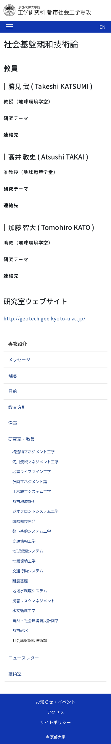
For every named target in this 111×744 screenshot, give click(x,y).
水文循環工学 (24, 610)
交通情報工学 (24, 541)
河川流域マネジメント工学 (35, 461)
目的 (12, 391)
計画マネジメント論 (29, 481)
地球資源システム (27, 551)
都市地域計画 (24, 501)
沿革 (12, 423)
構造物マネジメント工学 (33, 451)
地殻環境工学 (24, 561)
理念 (12, 375)
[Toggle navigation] (9, 27)
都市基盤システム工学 (31, 531)
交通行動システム (27, 571)
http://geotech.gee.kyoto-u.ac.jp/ (44, 318)
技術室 (15, 673)
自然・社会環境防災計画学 (35, 620)
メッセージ (19, 359)
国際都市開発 (24, 521)
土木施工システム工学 (31, 491)
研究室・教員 (21, 439)
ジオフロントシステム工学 (35, 511)
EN (102, 26)
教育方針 (17, 407)
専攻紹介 (17, 343)
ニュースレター (23, 657)
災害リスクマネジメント (33, 600)
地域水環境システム (29, 590)
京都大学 (57, 737)
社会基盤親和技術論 (29, 640)
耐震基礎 (20, 581)
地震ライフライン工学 (31, 471)
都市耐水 (20, 630)
